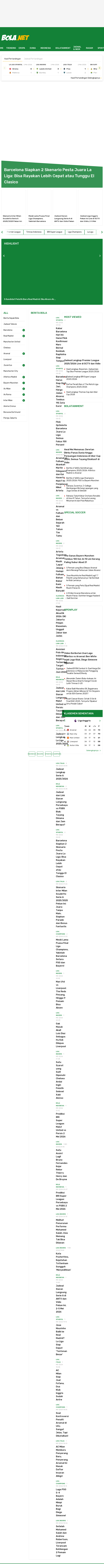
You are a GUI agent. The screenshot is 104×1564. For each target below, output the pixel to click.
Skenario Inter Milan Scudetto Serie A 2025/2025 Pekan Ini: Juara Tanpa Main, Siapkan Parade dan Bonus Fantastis (62, 907)
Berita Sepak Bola (11, 318)
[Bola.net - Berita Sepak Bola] (15, 37)
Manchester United (12, 342)
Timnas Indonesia (33, 232)
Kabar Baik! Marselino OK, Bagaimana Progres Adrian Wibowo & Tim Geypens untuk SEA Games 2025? (83, 691)
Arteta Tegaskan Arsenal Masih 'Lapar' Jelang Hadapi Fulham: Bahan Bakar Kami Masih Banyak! (61, 571)
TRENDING (11, 48)
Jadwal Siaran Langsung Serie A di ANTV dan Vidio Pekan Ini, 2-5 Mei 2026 (61, 1298)
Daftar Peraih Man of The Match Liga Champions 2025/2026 (82, 385)
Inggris (40, 754)
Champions (56, 754)
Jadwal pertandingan (33, 59)
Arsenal (7, 353)
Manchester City (11, 371)
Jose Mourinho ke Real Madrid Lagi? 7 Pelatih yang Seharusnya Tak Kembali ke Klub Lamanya (82, 578)
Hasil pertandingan (12, 59)
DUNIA (33, 48)
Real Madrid (8, 336)
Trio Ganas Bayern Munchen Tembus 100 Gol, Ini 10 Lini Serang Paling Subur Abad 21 (82, 559)
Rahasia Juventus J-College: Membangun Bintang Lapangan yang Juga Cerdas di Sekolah (82, 488)
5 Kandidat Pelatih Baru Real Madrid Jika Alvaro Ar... (30, 299)
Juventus (8, 365)
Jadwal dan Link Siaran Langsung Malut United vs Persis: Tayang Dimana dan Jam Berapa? (61, 704)
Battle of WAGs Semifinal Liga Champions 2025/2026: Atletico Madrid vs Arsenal (80, 470)
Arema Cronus (10, 406)
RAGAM (89, 48)
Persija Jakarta (10, 418)
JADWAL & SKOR (77, 48)
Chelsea (7, 348)
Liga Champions (75, 232)
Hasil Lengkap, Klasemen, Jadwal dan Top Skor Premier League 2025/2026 (82, 370)
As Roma (7, 394)
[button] (99, 68)
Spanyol (48, 754)
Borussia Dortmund (12, 412)
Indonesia (32, 754)
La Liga (90, 232)
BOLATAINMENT (63, 48)
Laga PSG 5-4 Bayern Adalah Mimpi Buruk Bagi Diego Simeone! (61, 1502)
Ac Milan (7, 389)
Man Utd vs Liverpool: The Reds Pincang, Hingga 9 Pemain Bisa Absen (61, 994)
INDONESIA (45, 48)
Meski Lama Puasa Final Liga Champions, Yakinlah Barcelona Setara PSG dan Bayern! (39, 221)
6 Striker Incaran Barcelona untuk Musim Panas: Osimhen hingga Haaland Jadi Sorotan (83, 595)
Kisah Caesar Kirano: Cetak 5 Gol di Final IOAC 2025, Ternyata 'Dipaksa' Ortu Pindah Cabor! (81, 701)
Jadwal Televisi (10, 324)
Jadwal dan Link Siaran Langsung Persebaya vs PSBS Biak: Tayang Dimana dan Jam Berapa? (62, 808)
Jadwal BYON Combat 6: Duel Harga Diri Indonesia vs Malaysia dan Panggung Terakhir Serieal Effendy (83, 671)
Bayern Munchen (11, 383)
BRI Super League (54, 232)
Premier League (14, 232)
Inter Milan (8, 400)
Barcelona (8, 330)
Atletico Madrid (10, 377)
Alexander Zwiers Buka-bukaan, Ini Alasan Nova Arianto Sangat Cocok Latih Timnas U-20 (81, 681)
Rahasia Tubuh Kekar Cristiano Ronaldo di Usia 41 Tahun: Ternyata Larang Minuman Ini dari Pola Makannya (83, 498)
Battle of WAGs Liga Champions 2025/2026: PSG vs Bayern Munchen (82, 479)
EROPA (22, 48)
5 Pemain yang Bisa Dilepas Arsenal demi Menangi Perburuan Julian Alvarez (83, 569)
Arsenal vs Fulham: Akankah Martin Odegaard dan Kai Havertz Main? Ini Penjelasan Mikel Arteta (62, 474)
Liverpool (7, 359)
